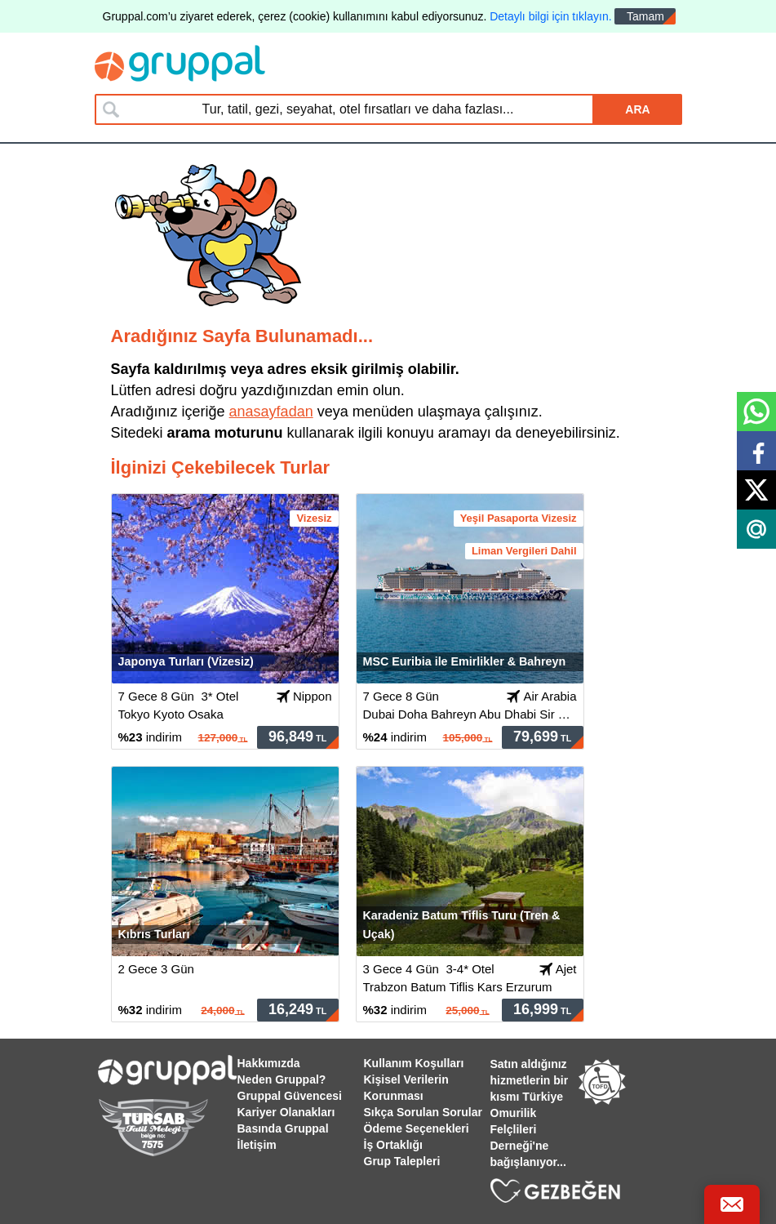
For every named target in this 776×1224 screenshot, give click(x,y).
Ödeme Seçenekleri (416, 1128)
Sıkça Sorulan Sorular (423, 1112)
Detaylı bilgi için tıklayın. (550, 16)
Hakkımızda (268, 1063)
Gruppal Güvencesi (289, 1095)
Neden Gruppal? (281, 1079)
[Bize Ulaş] (732, 1204)
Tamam (645, 16)
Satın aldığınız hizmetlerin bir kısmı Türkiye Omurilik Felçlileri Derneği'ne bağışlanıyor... (529, 1112)
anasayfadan (271, 411)
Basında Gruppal (283, 1128)
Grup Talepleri (402, 1161)
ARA (637, 109)
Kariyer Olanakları (286, 1112)
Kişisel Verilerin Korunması (406, 1087)
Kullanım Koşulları (414, 1063)
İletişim (257, 1144)
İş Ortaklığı (393, 1144)
